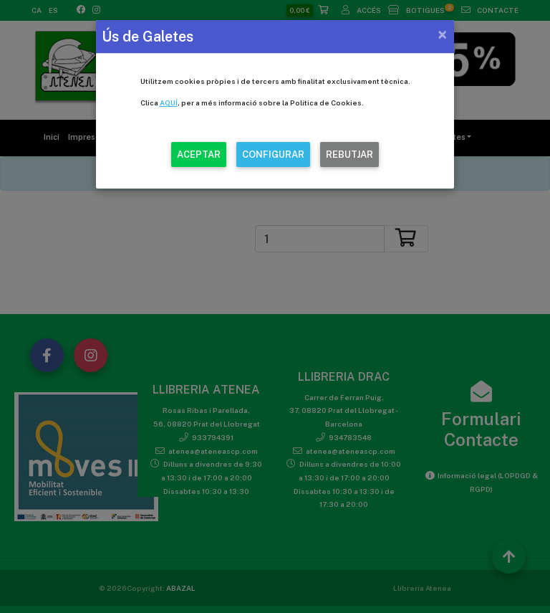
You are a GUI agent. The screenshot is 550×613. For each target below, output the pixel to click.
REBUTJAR (349, 154)
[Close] (442, 34)
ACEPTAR (199, 154)
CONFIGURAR (273, 154)
